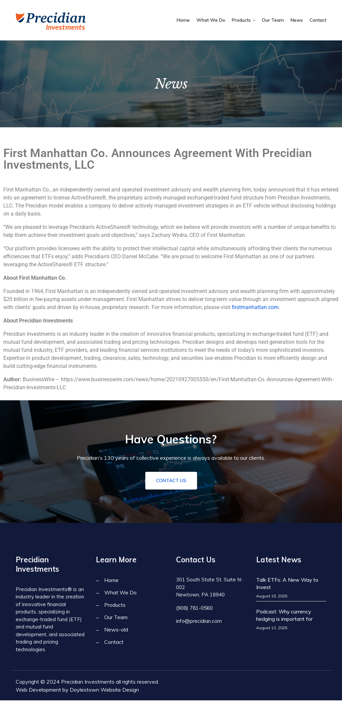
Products (241, 20)
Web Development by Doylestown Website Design (77, 690)
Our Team (273, 20)
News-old (116, 630)
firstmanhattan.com (255, 307)
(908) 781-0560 (194, 608)
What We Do (210, 20)
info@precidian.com (198, 621)
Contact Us (171, 481)
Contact (318, 20)
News (297, 20)
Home (183, 20)
